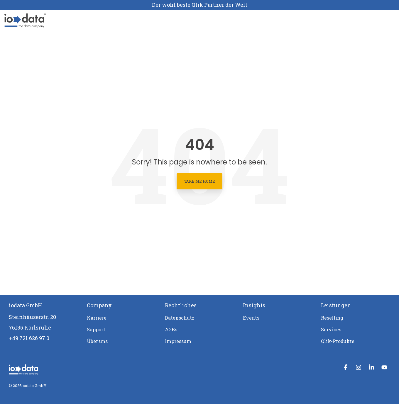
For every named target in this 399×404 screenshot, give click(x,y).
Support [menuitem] (96, 329)
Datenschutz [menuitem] (180, 318)
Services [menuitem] (331, 329)
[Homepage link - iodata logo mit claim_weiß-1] (23, 371)
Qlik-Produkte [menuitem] (337, 341)
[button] (346, 367)
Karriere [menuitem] (96, 318)
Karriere (198, 20)
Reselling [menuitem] (332, 318)
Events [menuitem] (251, 318)
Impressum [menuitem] (178, 341)
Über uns (171, 20)
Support (225, 20)
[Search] (380, 20)
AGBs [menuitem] (171, 329)
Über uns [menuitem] (97, 341)
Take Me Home (199, 181)
